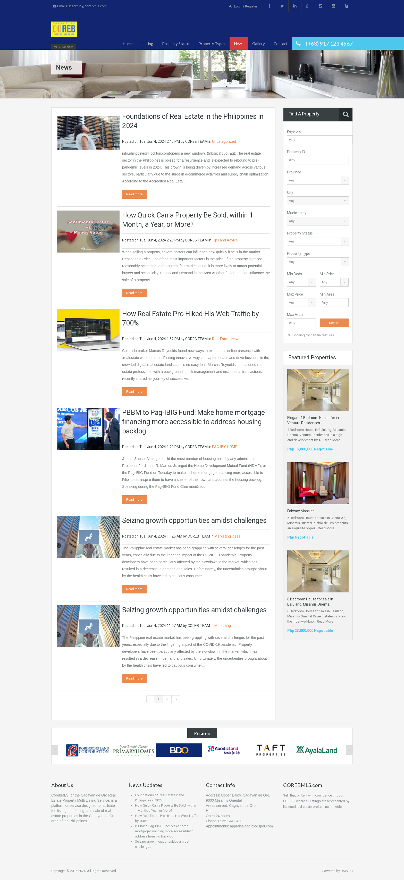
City (290, 192)
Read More (332, 440)
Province (294, 172)
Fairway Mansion (301, 511)
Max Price (295, 294)
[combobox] (318, 180)
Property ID (296, 152)
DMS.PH (347, 871)
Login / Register (243, 6)
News (238, 43)
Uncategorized (224, 141)
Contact (281, 43)
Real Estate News (226, 339)
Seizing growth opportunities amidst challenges (194, 520)
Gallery (258, 43)
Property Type (298, 254)
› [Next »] (176, 699)
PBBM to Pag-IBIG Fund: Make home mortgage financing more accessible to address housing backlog (193, 421)
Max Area (295, 315)
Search (334, 323)
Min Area (327, 294)
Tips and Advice (225, 240)
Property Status (176, 43)
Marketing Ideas (227, 536)
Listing (147, 43)
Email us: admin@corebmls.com (80, 6)
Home (128, 43)
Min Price (327, 274)
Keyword (294, 131)
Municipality (296, 213)
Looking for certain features (310, 335)
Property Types (211, 43)
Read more (134, 194)
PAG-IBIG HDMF (224, 447)
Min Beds (294, 274)
